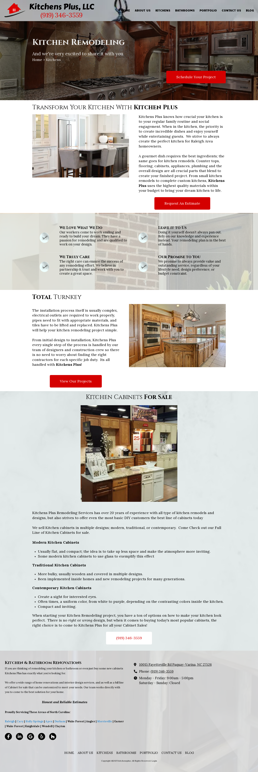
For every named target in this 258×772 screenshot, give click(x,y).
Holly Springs (34, 721)
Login (154, 761)
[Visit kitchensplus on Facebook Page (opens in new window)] (8, 736)
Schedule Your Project (196, 77)
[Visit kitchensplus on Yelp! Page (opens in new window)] (41, 736)
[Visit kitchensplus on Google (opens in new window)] (30, 736)
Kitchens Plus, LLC (61, 6)
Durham (59, 721)
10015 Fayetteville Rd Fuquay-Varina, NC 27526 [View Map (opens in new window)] (175, 665)
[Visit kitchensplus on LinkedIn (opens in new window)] (19, 736)
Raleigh (10, 721)
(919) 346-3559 (129, 638)
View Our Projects (76, 381)
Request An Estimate (182, 203)
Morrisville (104, 721)
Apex (48, 721)
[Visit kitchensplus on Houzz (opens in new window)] (52, 736)
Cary (20, 721)
